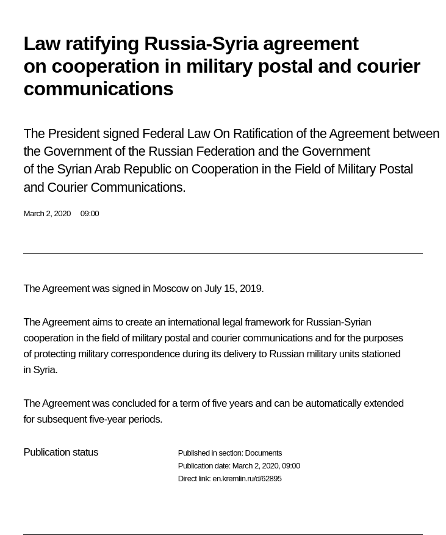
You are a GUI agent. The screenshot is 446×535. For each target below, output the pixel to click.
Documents (263, 452)
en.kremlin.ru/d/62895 (246, 478)
